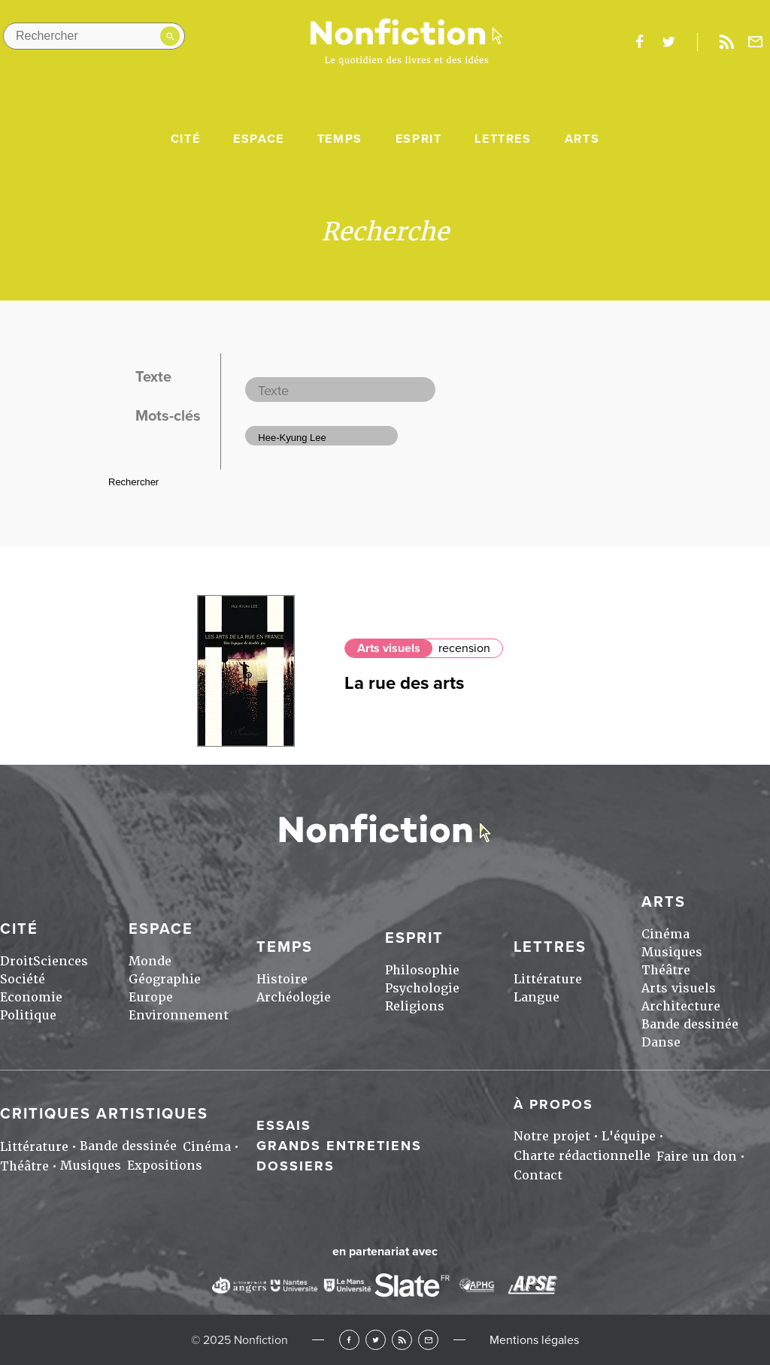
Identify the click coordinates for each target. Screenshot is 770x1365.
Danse (661, 1042)
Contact (538, 1175)
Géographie (165, 979)
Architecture (680, 1006)
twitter (668, 42)
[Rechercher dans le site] (94, 36)
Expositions (164, 1165)
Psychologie (422, 988)
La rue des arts (404, 683)
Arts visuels (388, 648)
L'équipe (629, 1136)
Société (22, 979)
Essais (283, 1125)
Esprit (419, 139)
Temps (339, 139)
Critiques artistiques (104, 1114)
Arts (582, 139)
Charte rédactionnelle (582, 1156)
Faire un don (696, 1156)
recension (464, 648)
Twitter (375, 1340)
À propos (553, 1104)
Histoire (282, 979)
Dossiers (295, 1166)
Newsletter (755, 42)
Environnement (179, 1015)
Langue (536, 997)
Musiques (671, 952)
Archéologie (293, 997)
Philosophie (422, 970)
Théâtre (665, 970)
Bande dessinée (689, 1024)
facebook (639, 42)
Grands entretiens (339, 1145)
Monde (150, 961)
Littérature (548, 979)
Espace (258, 139)
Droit (16, 961)
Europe (151, 997)
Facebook (349, 1340)
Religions (414, 1006)
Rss (726, 42)
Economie (31, 997)
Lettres (502, 139)
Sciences (60, 961)
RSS (402, 1340)
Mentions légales (534, 1340)
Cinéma (665, 934)
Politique (28, 1015)
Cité (185, 139)
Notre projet (552, 1136)
